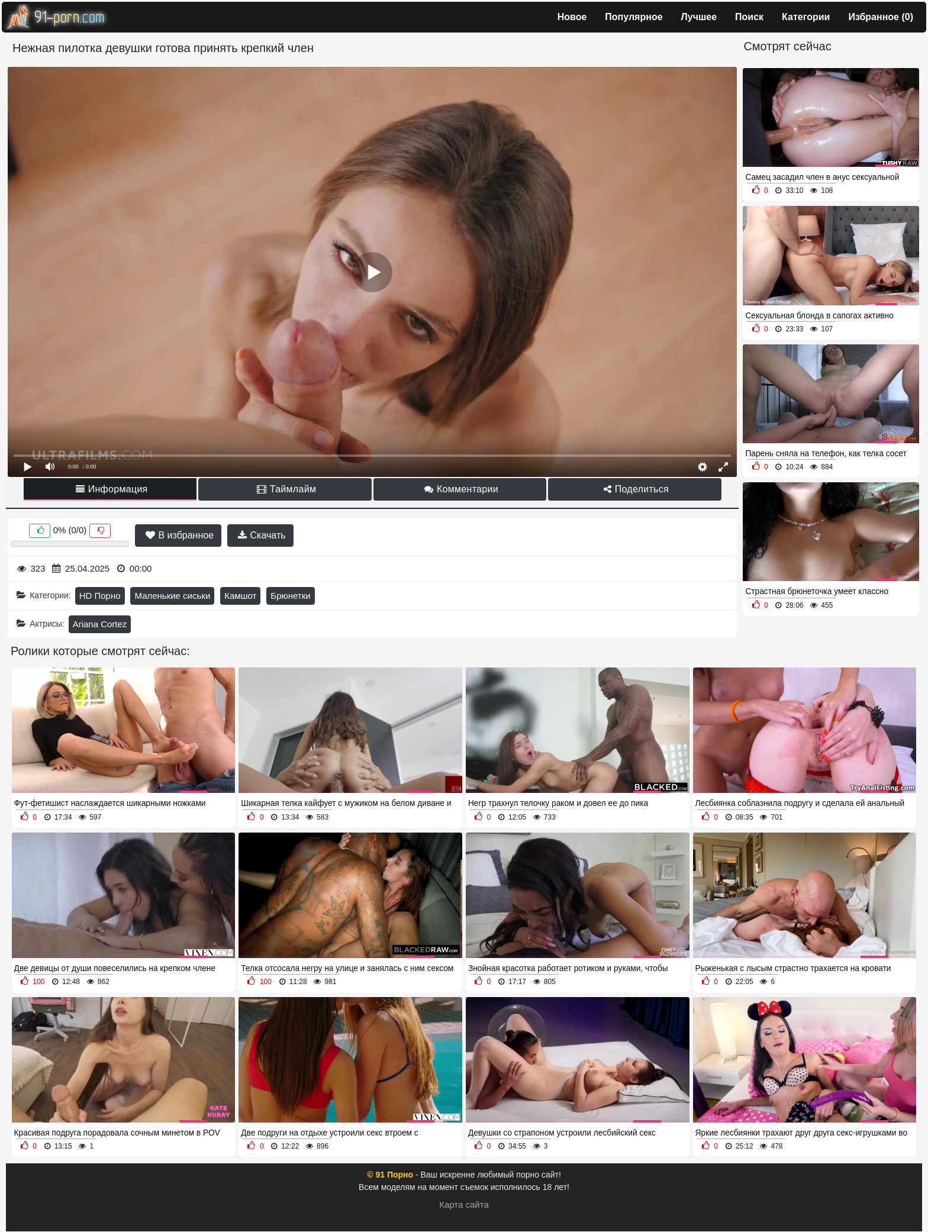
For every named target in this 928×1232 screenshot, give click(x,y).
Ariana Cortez (100, 624)
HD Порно (100, 596)
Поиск (749, 17)
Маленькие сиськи (172, 596)
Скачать (261, 535)
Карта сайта (464, 1204)
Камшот (240, 596)
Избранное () (880, 17)
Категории (806, 17)
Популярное (633, 17)
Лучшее (699, 17)
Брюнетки (290, 596)
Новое (572, 17)
